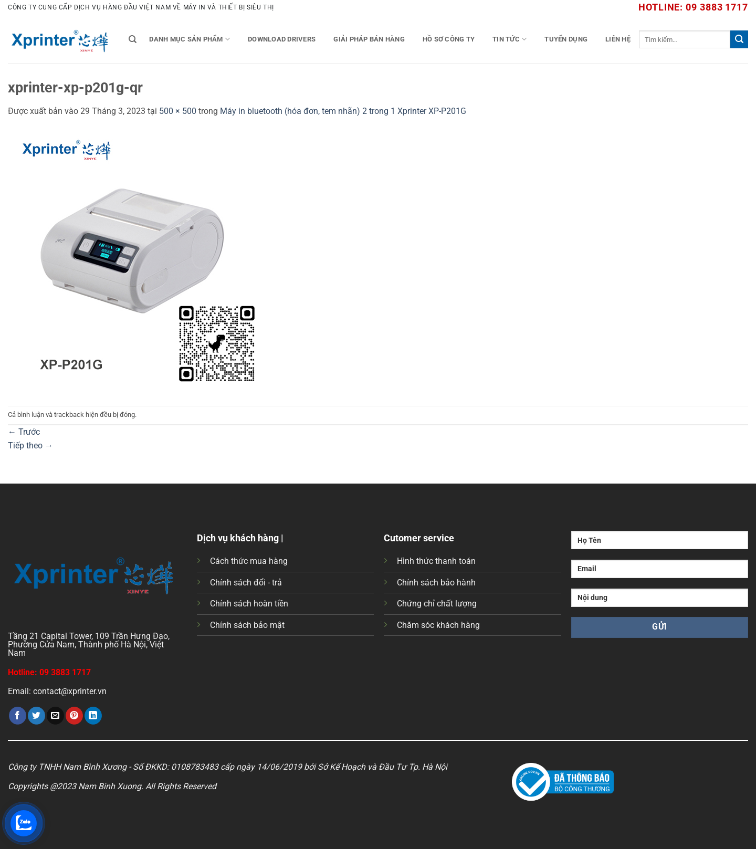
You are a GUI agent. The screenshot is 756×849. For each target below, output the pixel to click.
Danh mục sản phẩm (189, 39)
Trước (24, 432)
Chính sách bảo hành (436, 583)
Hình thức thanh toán (436, 561)
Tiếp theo (30, 445)
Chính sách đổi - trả (246, 583)
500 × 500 (177, 111)
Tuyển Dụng (565, 39)
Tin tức (509, 39)
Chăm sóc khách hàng (438, 625)
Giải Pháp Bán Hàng (369, 39)
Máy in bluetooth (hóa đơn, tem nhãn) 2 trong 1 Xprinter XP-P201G (343, 111)
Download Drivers (282, 39)
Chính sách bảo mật (247, 625)
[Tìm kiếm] (132, 39)
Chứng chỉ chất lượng (437, 604)
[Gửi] (739, 39)
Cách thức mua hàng (249, 561)
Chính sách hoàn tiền (249, 604)
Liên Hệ (618, 39)
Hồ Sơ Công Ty (449, 39)
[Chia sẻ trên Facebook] (17, 716)
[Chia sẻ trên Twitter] (36, 716)
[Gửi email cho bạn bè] (55, 716)
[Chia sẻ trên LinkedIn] (93, 716)
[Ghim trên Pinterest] (74, 716)
